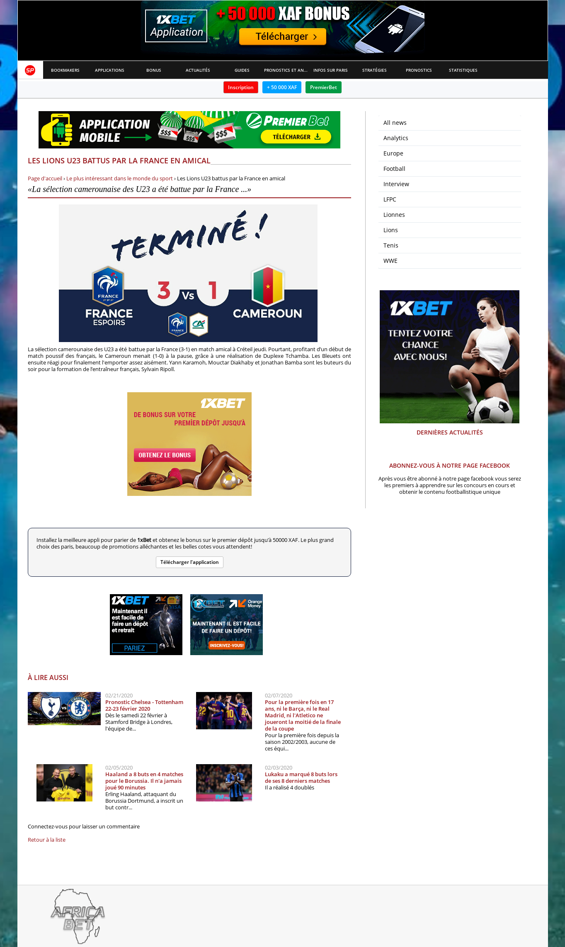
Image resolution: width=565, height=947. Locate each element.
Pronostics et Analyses (286, 70)
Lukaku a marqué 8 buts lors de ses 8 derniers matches (301, 777)
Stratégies (374, 70)
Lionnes (394, 215)
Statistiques (463, 70)
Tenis (390, 245)
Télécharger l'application (189, 562)
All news (395, 122)
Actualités (198, 70)
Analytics (395, 138)
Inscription (241, 87)
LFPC (389, 199)
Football (394, 168)
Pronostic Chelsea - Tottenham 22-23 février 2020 (144, 705)
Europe (393, 153)
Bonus (153, 70)
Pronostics (419, 70)
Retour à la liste (46, 839)
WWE (390, 261)
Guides (242, 70)
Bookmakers (65, 70)
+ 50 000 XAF (282, 87)
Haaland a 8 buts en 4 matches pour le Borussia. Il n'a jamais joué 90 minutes (144, 780)
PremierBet (323, 87)
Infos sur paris (330, 70)
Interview (396, 184)
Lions (390, 230)
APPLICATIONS (109, 70)
